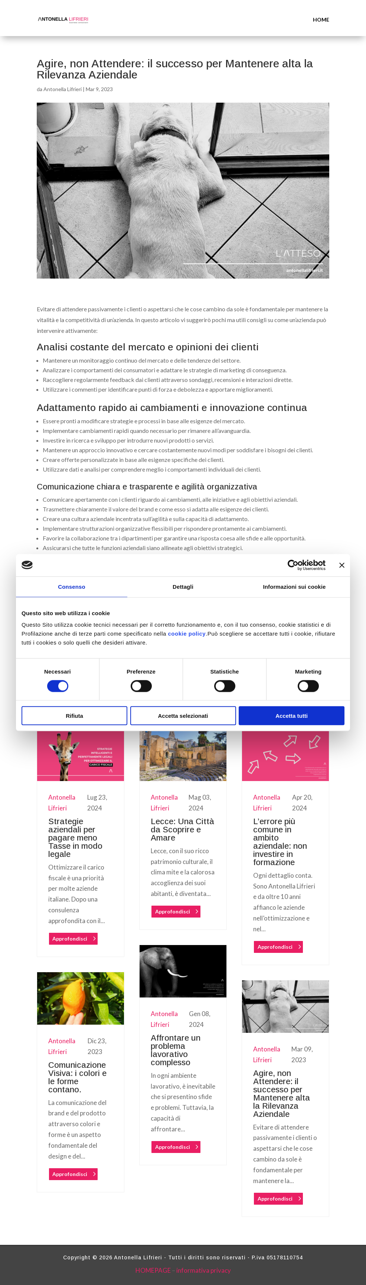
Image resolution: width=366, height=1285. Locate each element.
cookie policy (187, 633)
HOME (321, 19)
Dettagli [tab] (183, 586)
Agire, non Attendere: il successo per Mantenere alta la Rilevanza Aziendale (281, 1094)
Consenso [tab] (71, 586)
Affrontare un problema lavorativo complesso (175, 1050)
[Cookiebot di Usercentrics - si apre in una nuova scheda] (293, 565)
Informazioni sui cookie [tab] (294, 586)
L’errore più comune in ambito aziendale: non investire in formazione (280, 842)
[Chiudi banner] (341, 565)
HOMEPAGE (153, 1270)
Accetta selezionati (183, 716)
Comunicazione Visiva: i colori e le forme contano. (77, 1077)
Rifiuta (74, 716)
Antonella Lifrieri (62, 89)
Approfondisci (69, 938)
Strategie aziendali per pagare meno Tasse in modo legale (75, 838)
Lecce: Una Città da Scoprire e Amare (182, 829)
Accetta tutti (291, 716)
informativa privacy (203, 1270)
